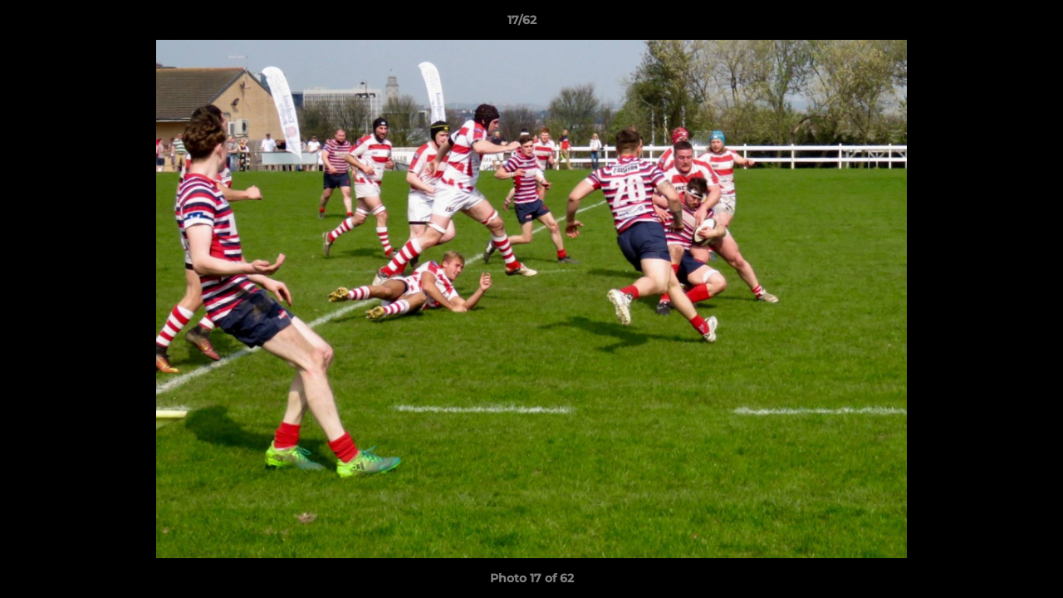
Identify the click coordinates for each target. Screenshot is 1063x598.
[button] (993, 24)
